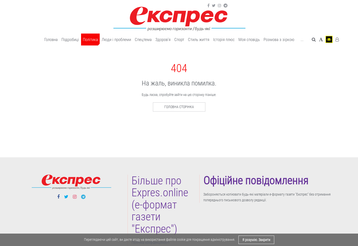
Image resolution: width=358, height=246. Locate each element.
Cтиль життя (198, 39)
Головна (51, 39)
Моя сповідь (249, 39)
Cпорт (179, 39)
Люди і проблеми (116, 39)
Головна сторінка (179, 107)
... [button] (302, 39)
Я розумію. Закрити (256, 240)
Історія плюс (224, 39)
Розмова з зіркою (279, 39)
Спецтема (143, 39)
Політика (90, 39)
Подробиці (70, 39)
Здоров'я (163, 39)
